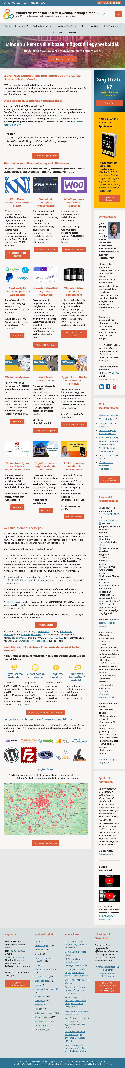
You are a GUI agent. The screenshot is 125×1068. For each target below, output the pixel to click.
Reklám (38, 1008)
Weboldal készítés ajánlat (17, 254)
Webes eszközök (43, 1017)
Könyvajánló (41, 996)
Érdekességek (41, 945)
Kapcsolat (71, 32)
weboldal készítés (14, 601)
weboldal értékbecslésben (33, 640)
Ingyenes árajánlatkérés (109, 479)
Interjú (38, 984)
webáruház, (44, 631)
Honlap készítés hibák (45, 969)
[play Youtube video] (109, 881)
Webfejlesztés (41, 1021)
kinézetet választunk (24, 580)
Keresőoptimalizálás (45, 344)
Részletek (17, 335)
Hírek (37, 965)
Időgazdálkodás (42, 980)
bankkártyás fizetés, (31, 634)
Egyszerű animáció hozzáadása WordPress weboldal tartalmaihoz (76, 1048)
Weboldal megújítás (45, 249)
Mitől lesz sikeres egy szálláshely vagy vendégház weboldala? (76, 962)
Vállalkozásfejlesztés (45, 1013)
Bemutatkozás (22, 26)
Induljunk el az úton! (62, 59)
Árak (51, 32)
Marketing (40, 1004)
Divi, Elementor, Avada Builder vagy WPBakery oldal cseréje (76, 944)
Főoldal (7, 26)
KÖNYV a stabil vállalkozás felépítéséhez (106, 465)
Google (38, 953)
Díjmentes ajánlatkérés (109, 2)
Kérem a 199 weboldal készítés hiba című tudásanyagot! (107, 987)
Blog (60, 32)
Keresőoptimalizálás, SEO (47, 989)
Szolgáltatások (113, 26)
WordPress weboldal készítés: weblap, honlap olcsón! (56, 13)
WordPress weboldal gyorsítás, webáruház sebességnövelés (109, 440)
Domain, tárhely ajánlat (74, 334)
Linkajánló (40, 1000)
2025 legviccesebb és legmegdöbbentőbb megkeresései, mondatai (77, 972)
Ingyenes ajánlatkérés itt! (17, 983)
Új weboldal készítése (109, 415)
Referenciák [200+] (90, 26)
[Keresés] (118, 14)
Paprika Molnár (106, 853)
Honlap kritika (42, 976)
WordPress (40, 1029)
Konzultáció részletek (74, 424)
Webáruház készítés (67, 26)
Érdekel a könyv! (74, 516)
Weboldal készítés (44, 26)
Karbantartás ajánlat (46, 430)
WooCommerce (42, 1025)
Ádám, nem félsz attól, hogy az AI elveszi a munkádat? (76, 990)
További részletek (45, 624)
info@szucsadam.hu (16, 637)
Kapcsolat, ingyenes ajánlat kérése (45, 712)
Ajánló (38, 941)
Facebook (39, 949)
